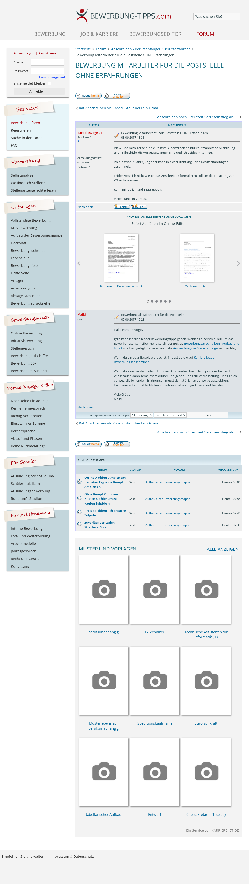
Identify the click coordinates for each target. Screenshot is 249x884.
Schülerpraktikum (25, 483)
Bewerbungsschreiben (29, 250)
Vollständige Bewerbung (31, 220)
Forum (205, 33)
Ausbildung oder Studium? (32, 476)
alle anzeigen (223, 549)
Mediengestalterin (196, 286)
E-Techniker (154, 632)
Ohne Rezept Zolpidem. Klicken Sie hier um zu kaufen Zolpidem (101, 498)
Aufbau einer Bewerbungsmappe (167, 482)
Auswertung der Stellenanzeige (195, 348)
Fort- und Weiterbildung (30, 536)
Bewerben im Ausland (29, 371)
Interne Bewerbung (27, 528)
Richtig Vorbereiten (26, 416)
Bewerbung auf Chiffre (29, 355)
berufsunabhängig (103, 632)
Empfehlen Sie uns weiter (23, 856)
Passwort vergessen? (52, 77)
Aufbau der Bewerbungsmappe (36, 235)
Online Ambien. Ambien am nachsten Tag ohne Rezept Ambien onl (105, 482)
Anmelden (36, 91)
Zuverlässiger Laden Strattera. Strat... (99, 524)
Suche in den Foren (27, 137)
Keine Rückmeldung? (28, 446)
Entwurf (154, 814)
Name (18, 62)
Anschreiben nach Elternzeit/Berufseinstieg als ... (197, 117)
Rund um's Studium (27, 498)
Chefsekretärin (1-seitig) (206, 814)
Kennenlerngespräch (28, 408)
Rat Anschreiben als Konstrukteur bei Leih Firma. (119, 108)
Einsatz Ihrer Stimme (28, 423)
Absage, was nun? (25, 295)
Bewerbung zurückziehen (32, 303)
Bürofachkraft (205, 723)
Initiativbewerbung (26, 340)
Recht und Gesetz (25, 558)
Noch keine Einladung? (29, 400)
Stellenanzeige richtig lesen (33, 190)
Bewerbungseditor (155, 33)
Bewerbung (50, 33)
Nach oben (85, 207)
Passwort (21, 71)
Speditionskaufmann (154, 723)
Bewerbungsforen (25, 122)
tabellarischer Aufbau (103, 814)
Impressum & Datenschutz (72, 856)
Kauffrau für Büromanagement (121, 286)
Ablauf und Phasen (26, 438)
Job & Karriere (100, 33)
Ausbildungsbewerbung (30, 491)
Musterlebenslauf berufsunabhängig (103, 726)
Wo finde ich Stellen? (28, 182)
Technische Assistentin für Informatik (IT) (206, 634)
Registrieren (48, 53)
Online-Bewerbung (26, 333)
